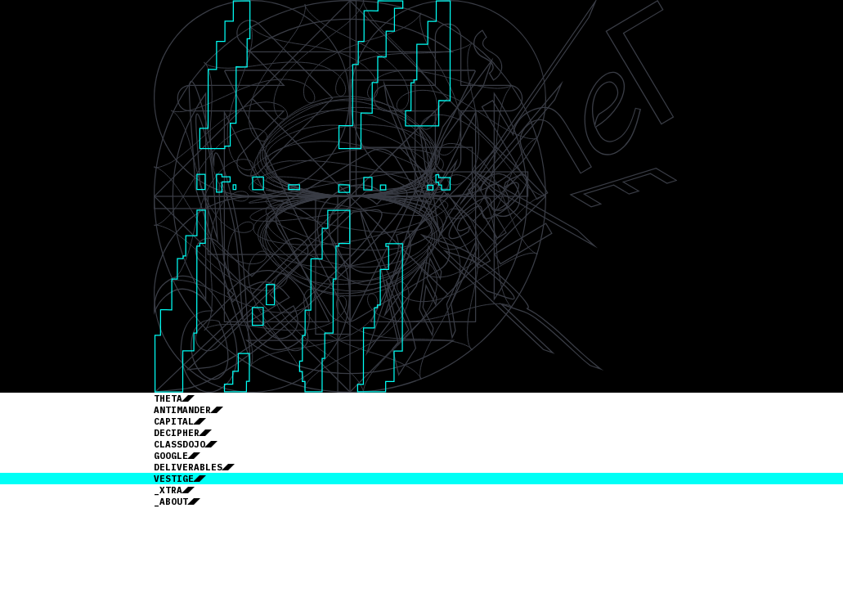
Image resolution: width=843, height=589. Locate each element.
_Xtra (168, 490)
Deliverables (188, 467)
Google (171, 455)
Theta (168, 398)
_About (171, 501)
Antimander (182, 410)
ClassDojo (179, 444)
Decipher (177, 432)
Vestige (174, 478)
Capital (174, 421)
